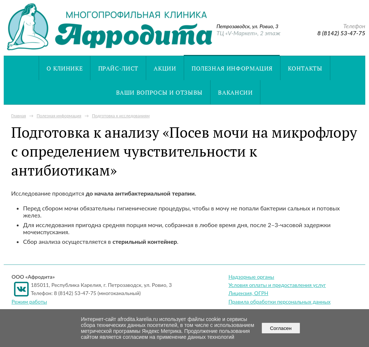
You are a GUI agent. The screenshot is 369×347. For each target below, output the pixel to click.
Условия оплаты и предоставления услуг (277, 285)
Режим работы (29, 301)
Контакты (305, 68)
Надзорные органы (251, 277)
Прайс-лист (118, 68)
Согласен (280, 328)
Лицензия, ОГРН (248, 293)
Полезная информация (232, 68)
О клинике (64, 68)
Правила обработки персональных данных (279, 301)
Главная (18, 115)
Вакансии (235, 92)
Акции (165, 68)
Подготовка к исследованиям (121, 115)
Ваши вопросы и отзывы (159, 92)
